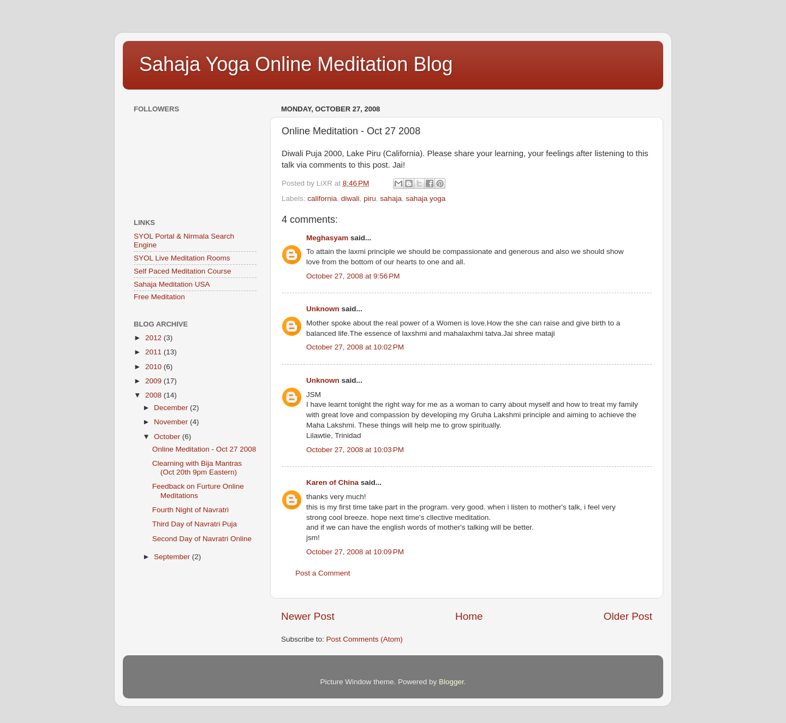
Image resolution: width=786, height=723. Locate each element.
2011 (154, 352)
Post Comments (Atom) (364, 639)
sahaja (391, 198)
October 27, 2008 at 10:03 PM (355, 450)
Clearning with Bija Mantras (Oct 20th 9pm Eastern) (197, 467)
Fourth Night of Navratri (190, 510)
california (322, 198)
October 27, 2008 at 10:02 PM (355, 347)
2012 (154, 338)
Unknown (323, 309)
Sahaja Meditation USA (172, 284)
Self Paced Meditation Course (182, 271)
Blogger (451, 682)
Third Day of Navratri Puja (194, 524)
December (172, 408)
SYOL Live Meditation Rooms (182, 258)
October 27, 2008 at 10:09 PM (355, 552)
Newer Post (308, 616)
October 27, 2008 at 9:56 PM (353, 276)
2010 (154, 367)
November (172, 422)
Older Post (628, 616)
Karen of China (332, 482)
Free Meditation (159, 297)
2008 (154, 395)
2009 (154, 381)
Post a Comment (322, 573)
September (173, 557)
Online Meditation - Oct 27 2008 (204, 449)
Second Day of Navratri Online (202, 539)
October (168, 436)
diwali (350, 198)
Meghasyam (327, 238)
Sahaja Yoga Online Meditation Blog (295, 64)
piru (370, 198)
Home (469, 616)
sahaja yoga (425, 198)
